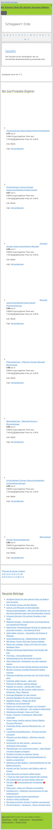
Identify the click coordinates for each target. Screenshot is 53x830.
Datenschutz (25, 819)
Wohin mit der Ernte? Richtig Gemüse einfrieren (27, 667)
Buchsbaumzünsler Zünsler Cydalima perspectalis (28, 802)
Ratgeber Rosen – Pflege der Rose (21, 700)
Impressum (6, 819)
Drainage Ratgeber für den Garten (21, 695)
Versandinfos (37, 819)
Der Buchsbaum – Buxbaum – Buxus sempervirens (28, 805)
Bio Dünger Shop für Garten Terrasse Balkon (25, 7)
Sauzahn (10, 51)
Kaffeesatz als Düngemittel (18, 703)
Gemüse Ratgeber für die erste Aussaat (23, 698)
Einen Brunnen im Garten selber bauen (23, 774)
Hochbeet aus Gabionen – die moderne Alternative (28, 709)
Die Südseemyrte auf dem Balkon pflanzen (25, 779)
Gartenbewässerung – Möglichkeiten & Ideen (26, 638)
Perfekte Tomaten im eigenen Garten (22, 754)
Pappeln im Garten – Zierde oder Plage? (23, 686)
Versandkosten (17, 148)
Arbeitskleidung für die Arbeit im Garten (23, 658)
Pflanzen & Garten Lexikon (13, 571)
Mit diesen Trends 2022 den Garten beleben (25, 641)
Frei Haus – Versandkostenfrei (19, 655)
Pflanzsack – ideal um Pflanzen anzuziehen (25, 788)
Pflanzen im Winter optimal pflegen (21, 683)
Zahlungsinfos (8, 822)
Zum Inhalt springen (9, 2)
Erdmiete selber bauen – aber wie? (21, 681)
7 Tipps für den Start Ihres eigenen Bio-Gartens (27, 776)
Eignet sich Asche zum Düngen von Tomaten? (26, 706)
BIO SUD (5, 817)
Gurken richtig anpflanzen (17, 799)
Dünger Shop (20, 822)
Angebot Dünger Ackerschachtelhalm (22, 796)
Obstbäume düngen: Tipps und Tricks (22, 712)
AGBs (15, 819)
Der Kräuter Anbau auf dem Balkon (21, 605)
